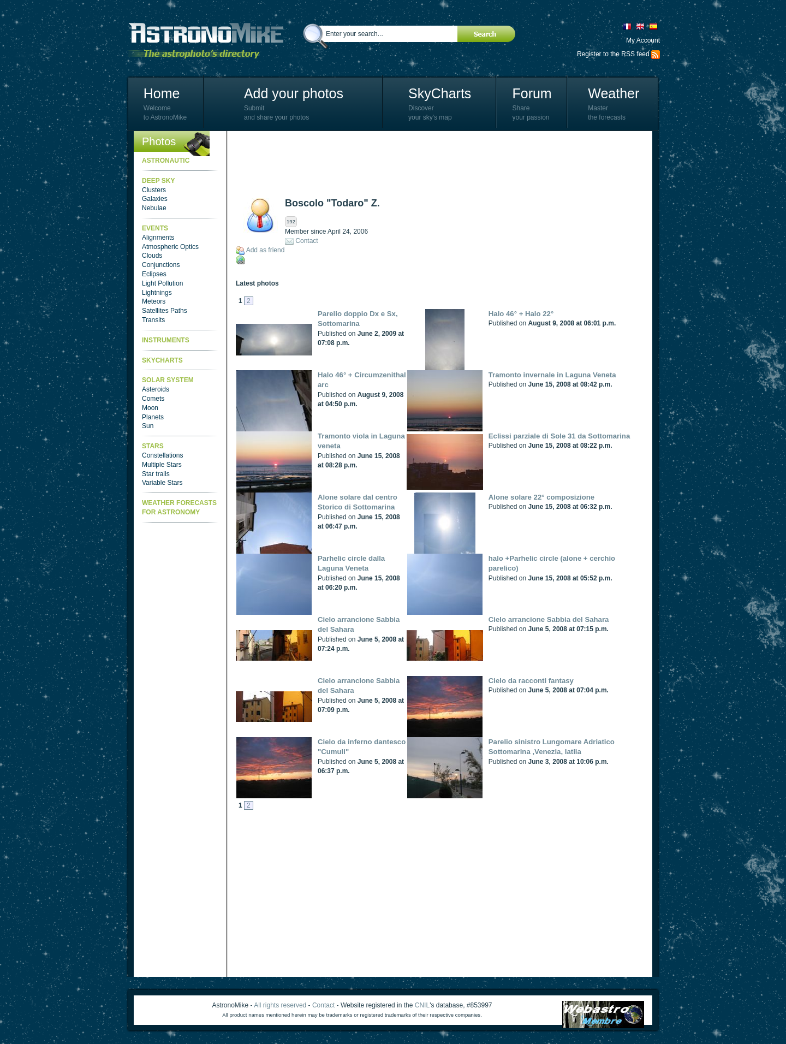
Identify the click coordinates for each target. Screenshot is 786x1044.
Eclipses (154, 274)
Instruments (165, 340)
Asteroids (155, 389)
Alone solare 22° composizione (541, 497)
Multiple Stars (162, 464)
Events (155, 228)
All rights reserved (280, 1005)
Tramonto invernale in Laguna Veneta (552, 375)
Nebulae (154, 208)
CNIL (422, 1005)
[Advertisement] (434, 163)
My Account (643, 40)
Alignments (158, 237)
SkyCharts (439, 93)
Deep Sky (158, 181)
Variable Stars (162, 483)
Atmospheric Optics (170, 247)
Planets (153, 417)
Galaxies (155, 199)
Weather (613, 93)
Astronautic (165, 160)
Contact (306, 241)
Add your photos (293, 93)
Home (162, 93)
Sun (147, 426)
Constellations (162, 455)
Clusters (154, 190)
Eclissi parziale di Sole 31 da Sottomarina (559, 436)
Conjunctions (161, 265)
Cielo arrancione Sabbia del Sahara (549, 619)
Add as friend (265, 250)
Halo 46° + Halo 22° (521, 314)
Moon (150, 408)
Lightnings (157, 292)
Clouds (152, 255)
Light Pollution (162, 283)
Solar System (168, 380)
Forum (531, 93)
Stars (153, 446)
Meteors (153, 301)
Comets (153, 398)
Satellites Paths (164, 311)
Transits (153, 320)
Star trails (156, 474)
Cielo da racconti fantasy (531, 681)
